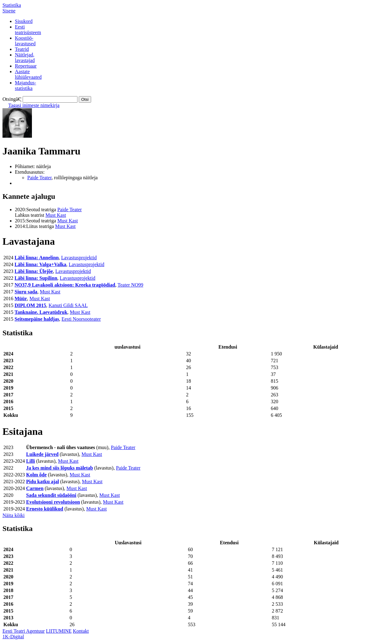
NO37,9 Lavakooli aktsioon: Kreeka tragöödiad (65, 285)
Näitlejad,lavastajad (25, 57)
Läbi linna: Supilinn (36, 278)
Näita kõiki (13, 515)
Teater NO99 (130, 285)
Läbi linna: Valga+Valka (40, 264)
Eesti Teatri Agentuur (23, 631)
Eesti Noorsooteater (81, 319)
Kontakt (81, 631)
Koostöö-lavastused (25, 40)
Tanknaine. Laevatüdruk (41, 312)
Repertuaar (26, 66)
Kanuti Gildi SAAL (68, 305)
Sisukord (24, 21)
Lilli (30, 461)
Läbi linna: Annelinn (37, 257)
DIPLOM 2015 (30, 305)
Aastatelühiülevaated (28, 74)
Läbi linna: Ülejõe (34, 271)
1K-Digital (13, 636)
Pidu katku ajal (42, 481)
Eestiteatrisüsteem (28, 29)
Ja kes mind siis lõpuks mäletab (59, 467)
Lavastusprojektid (79, 257)
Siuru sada (26, 291)
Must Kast (56, 215)
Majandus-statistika (25, 85)
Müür (21, 298)
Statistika (11, 5)
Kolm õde (36, 474)
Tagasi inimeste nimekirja (34, 105)
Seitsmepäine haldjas (37, 319)
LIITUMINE (59, 631)
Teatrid (22, 49)
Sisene (8, 10)
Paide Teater (39, 177)
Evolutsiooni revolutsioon (53, 502)
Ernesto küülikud (44, 508)
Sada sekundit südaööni (51, 495)
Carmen (34, 488)
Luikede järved (42, 454)
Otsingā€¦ (11, 99)
